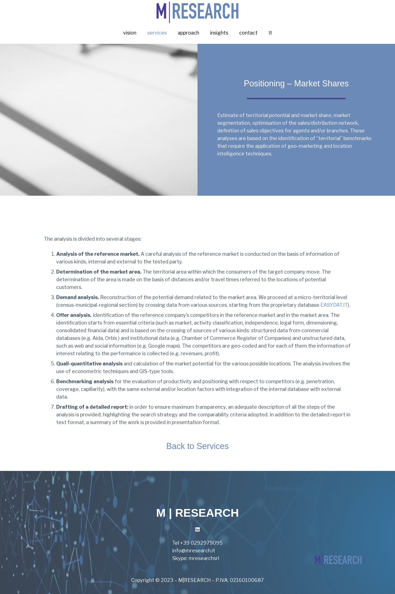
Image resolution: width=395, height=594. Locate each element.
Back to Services (197, 446)
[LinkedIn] (197, 529)
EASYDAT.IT (334, 305)
